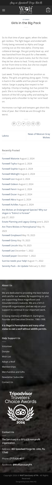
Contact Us (7, 382)
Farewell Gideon (10, 184)
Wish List (6, 356)
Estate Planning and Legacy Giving (19, 221)
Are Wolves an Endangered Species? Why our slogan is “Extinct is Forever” (24, 211)
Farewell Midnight (11, 174)
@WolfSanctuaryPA (22, 464)
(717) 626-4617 (17, 458)
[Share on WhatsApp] (14, 124)
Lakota (5, 135)
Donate (5, 351)
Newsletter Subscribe (12, 377)
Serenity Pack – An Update (15, 266)
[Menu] (3, 10)
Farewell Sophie (10, 168)
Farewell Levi (8, 250)
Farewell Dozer (9, 194)
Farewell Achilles (10, 204)
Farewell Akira (9, 199)
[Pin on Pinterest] (33, 124)
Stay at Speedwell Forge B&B (26, 3)
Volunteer (7, 346)
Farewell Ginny (9, 240)
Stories (26, 19)
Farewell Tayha (9, 163)
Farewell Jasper (9, 255)
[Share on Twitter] (23, 124)
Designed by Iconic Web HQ (26, 482)
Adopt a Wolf (8, 361)
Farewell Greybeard (12, 235)
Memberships (9, 366)
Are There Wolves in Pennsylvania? (19, 226)
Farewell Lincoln (10, 245)
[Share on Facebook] (19, 124)
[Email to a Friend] (28, 124)
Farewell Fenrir (9, 189)
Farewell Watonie (10, 158)
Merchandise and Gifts (13, 371)
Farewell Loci (8, 179)
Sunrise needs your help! (14, 260)
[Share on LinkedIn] (38, 124)
